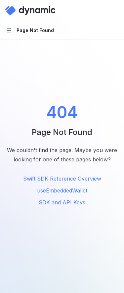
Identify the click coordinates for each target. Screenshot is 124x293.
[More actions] (115, 10)
